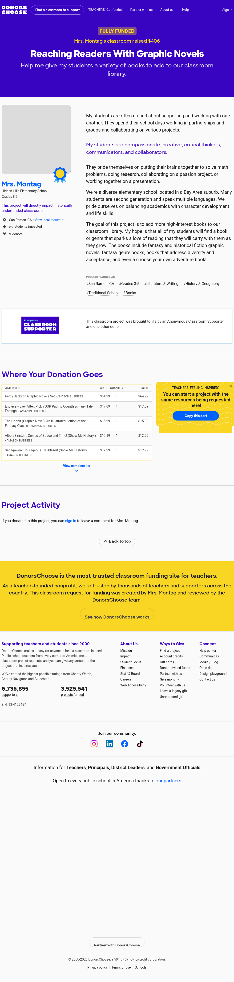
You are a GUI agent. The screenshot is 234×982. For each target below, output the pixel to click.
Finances (126, 668)
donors (16, 233)
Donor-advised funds (175, 668)
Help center (207, 650)
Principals (98, 767)
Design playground (212, 674)
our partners (168, 781)
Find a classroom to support (57, 10)
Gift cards (167, 662)
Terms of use (121, 963)
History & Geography (202, 283)
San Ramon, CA (101, 283)
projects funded (87, 691)
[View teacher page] (36, 139)
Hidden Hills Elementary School (25, 191)
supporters (28, 691)
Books (131, 293)
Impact (125, 656)
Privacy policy (97, 963)
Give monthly (169, 679)
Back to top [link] (117, 541)
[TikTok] (140, 744)
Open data (206, 668)
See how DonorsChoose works (117, 614)
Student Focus (130, 662)
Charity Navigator (14, 679)
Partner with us (141, 10)
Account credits (171, 656)
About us (166, 10)
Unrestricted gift (171, 697)
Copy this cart (196, 416)
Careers (126, 679)
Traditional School (104, 293)
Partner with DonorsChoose (117, 938)
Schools (141, 963)
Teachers (76, 767)
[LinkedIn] (109, 744)
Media (204, 662)
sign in (70, 521)
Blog (214, 662)
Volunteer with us (172, 685)
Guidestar (41, 679)
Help (185, 10)
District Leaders (128, 767)
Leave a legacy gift (173, 691)
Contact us (207, 679)
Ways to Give (172, 643)
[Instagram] (94, 744)
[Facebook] (124, 744)
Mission (126, 650)
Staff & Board (130, 674)
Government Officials (178, 767)
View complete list (76, 468)
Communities (209, 656)
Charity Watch (81, 674)
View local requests (49, 220)
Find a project (170, 650)
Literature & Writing (162, 283)
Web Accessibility (133, 685)
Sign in (227, 10)
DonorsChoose (14, 10)
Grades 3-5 (130, 283)
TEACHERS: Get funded (105, 10)
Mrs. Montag (21, 184)
